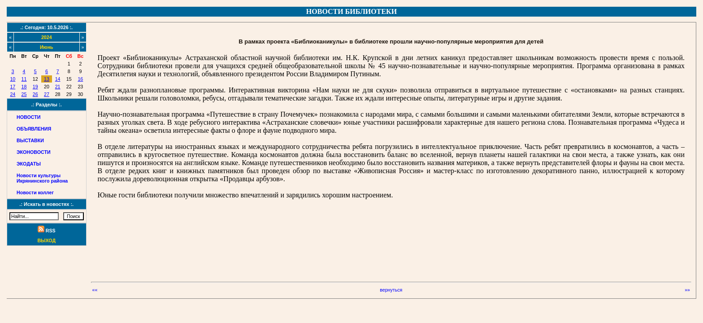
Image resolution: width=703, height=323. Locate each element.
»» (687, 289)
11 (24, 79)
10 (12, 79)
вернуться (391, 289)
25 (24, 94)
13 (46, 79)
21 (58, 86)
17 (12, 86)
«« (95, 289)
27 (46, 94)
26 (35, 94)
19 (35, 86)
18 (24, 86)
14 (58, 79)
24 (12, 94)
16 (80, 79)
